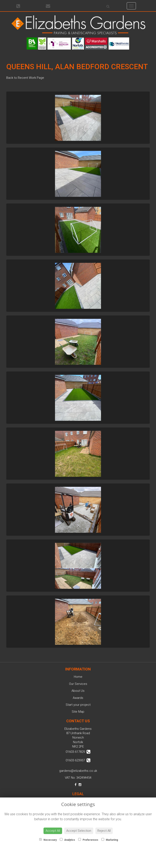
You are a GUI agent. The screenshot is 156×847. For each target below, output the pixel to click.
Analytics (67, 839)
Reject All (104, 831)
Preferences (88, 839)
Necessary (48, 839)
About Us (78, 691)
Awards (78, 698)
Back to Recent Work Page (25, 78)
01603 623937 (78, 760)
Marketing (109, 839)
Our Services (78, 684)
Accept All (53, 831)
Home (78, 677)
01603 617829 (78, 752)
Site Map (78, 711)
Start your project (78, 705)
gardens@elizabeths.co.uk (78, 771)
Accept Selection (78, 831)
